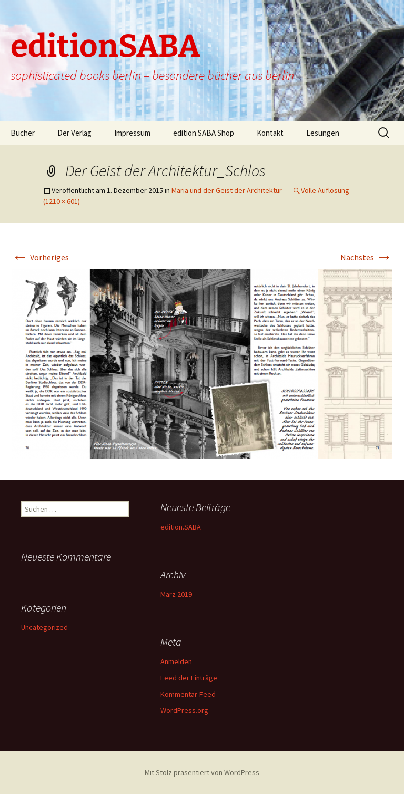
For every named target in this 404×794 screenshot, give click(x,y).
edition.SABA (180, 527)
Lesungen (322, 133)
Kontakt (270, 133)
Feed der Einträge (188, 678)
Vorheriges (40, 257)
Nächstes (366, 257)
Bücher (23, 133)
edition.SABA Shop (203, 133)
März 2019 (176, 594)
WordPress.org (184, 710)
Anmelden (176, 661)
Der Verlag (74, 133)
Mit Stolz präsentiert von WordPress (202, 772)
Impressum (132, 133)
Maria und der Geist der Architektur (226, 190)
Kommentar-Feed (188, 694)
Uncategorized (44, 627)
